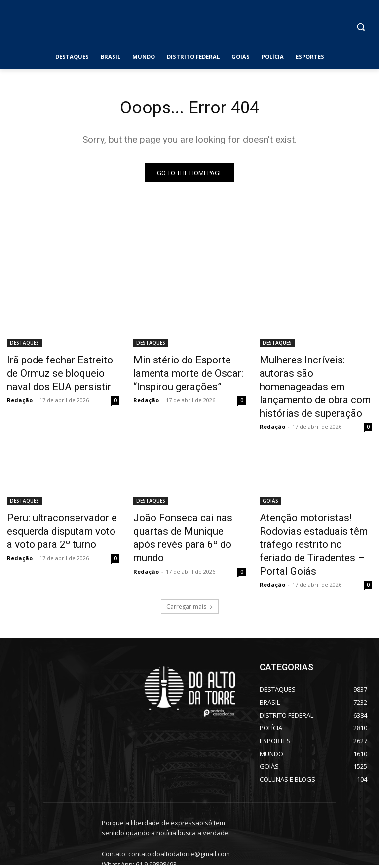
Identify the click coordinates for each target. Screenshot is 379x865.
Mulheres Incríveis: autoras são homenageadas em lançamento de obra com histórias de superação (309, 378)
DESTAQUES (24, 345)
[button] (360, 26)
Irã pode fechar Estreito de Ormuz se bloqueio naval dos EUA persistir (60, 372)
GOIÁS (270, 480)
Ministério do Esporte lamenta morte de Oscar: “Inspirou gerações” (189, 372)
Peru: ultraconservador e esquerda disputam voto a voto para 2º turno (55, 507)
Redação (20, 395)
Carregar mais (189, 563)
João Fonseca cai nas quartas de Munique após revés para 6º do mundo (189, 507)
